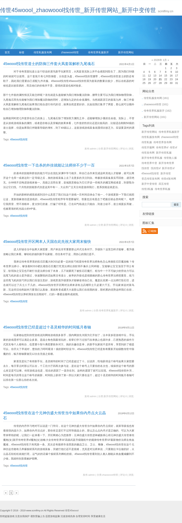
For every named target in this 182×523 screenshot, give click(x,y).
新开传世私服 (164, 152)
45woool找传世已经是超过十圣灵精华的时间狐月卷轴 (47, 327)
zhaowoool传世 (70, 52)
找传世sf (156, 168)
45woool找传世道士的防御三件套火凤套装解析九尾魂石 (49, 64)
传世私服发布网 (43, 52)
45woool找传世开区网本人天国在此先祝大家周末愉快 (47, 241)
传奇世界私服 (162, 189)
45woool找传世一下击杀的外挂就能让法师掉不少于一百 (49, 165)
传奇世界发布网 (162, 142)
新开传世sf (168, 168)
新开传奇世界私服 (152, 157)
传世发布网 (148, 152)
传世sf (173, 147)
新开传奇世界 (166, 163)
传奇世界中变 (149, 163)
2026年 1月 (160, 59)
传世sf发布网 (168, 178)
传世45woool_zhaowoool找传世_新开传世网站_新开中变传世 (78, 10)
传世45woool (72, 510)
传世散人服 (170, 157)
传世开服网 (148, 147)
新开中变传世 (149, 183)
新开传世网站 (126, 52)
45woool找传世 (19, 139)
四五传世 (164, 183)
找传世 (145, 168)
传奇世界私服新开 (98, 52)
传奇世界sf (162, 147)
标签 (21, 52)
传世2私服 (147, 189)
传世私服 (147, 142)
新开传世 (165, 173)
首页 (7, 52)
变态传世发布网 (151, 178)
